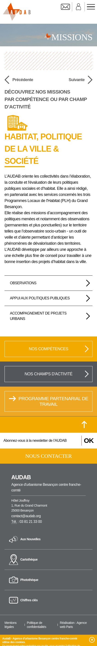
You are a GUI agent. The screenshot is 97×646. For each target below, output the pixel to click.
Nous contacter (48, 456)
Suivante (80, 80)
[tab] (48, 283)
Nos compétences (59, 348)
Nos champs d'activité (57, 374)
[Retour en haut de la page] (84, 424)
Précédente (19, 80)
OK (89, 440)
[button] (92, 640)
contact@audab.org (26, 516)
